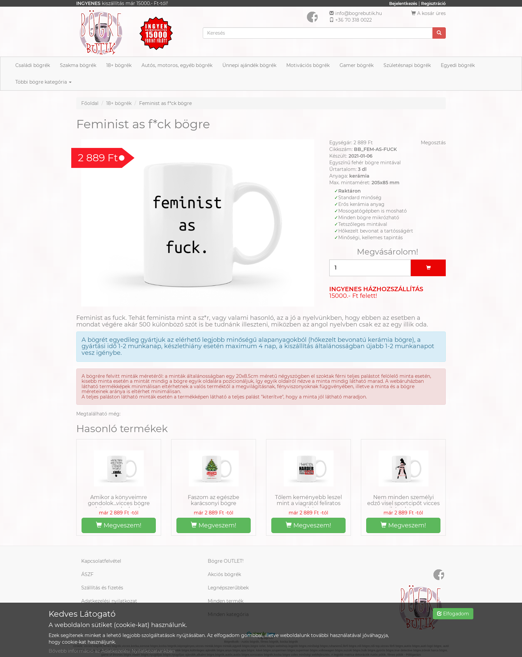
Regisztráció (433, 3)
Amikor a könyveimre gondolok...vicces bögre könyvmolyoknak (119, 503)
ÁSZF (87, 574)
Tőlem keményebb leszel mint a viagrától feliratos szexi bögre (308, 503)
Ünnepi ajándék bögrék (249, 65)
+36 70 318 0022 (353, 20)
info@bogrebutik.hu (358, 13)
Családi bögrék (32, 65)
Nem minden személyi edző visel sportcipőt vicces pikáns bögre (403, 503)
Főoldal (90, 103)
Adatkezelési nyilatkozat (109, 601)
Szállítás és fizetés (102, 588)
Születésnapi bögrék (407, 65)
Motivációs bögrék (308, 65)
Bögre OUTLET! (226, 561)
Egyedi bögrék (458, 65)
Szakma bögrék (78, 65)
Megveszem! (118, 525)
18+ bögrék (118, 65)
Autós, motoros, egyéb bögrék (176, 65)
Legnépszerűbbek (228, 588)
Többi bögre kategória (43, 82)
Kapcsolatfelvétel (101, 561)
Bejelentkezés (403, 3)
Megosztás (433, 143)
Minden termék (225, 601)
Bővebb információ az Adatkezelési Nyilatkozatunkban (112, 651)
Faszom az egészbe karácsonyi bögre (213, 500)
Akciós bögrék (224, 574)
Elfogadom (453, 614)
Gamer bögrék (357, 65)
